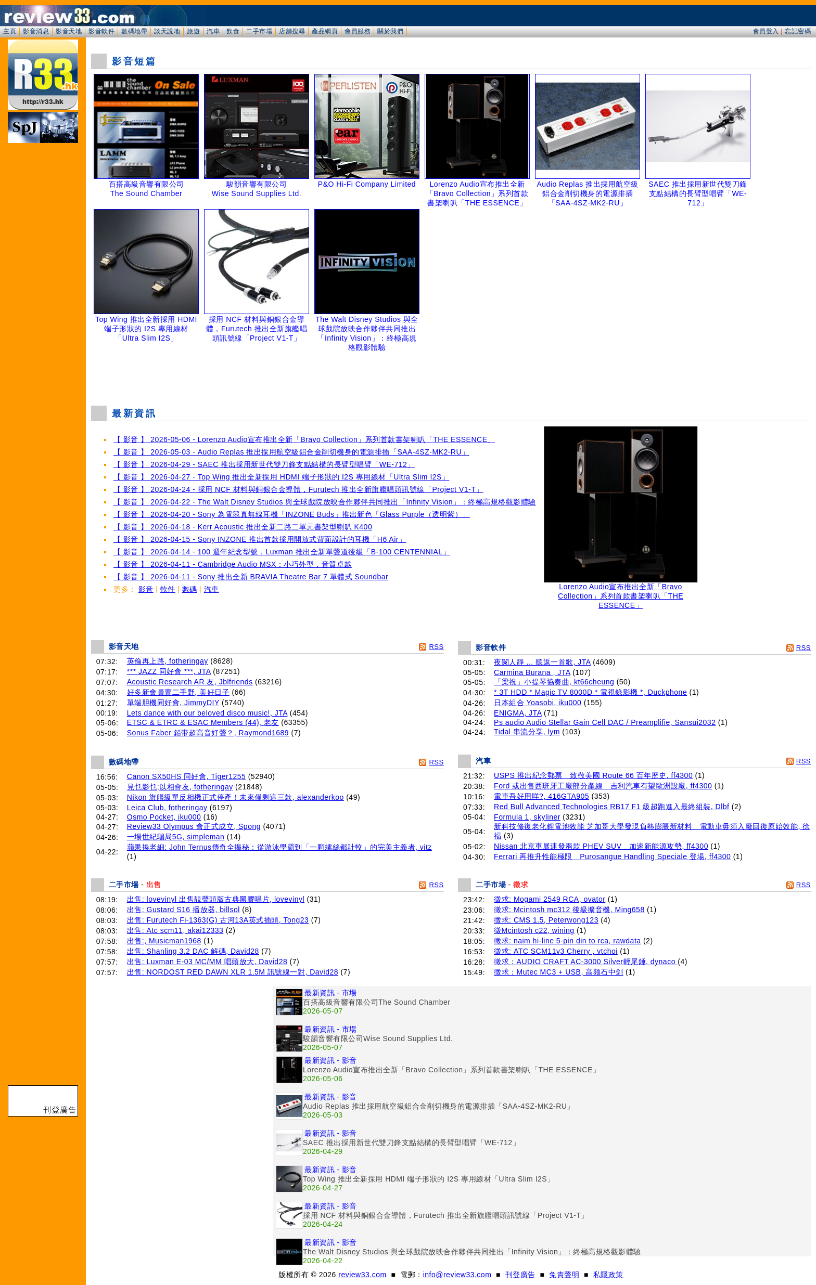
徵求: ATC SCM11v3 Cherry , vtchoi (556, 951)
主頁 (9, 31)
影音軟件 (101, 31)
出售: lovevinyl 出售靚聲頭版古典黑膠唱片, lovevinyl (215, 899)
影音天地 (69, 31)
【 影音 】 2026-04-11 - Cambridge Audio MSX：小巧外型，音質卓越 (232, 564)
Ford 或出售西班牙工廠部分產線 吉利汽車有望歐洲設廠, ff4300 (603, 786)
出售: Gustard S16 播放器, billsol (183, 909)
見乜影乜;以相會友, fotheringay (180, 787)
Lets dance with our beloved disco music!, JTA (207, 713)
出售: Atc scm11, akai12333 (175, 930)
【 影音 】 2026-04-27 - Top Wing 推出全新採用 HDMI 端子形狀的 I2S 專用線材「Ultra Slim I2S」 (281, 477)
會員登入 (766, 31)
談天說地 (167, 31)
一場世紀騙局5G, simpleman (176, 837)
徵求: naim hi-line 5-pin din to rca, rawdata (567, 941)
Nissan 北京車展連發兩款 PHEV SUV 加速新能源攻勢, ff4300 (601, 846)
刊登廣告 (520, 1274)
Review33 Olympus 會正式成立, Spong (194, 826)
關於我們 (390, 31)
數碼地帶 (134, 31)
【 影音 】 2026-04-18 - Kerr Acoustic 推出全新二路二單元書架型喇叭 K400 (242, 527)
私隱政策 (608, 1274)
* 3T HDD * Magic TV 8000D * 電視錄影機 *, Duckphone (590, 692)
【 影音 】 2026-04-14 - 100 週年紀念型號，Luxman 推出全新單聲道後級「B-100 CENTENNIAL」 (281, 552)
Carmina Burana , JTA (532, 672)
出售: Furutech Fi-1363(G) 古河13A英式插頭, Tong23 (218, 920)
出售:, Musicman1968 (164, 941)
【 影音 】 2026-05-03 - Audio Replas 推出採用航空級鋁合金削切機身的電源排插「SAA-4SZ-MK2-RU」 (291, 452)
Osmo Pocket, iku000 (164, 817)
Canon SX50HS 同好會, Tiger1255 (186, 776)
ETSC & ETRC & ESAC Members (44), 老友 (203, 722)
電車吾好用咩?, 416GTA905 (541, 796)
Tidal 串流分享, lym (527, 732)
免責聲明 (564, 1274)
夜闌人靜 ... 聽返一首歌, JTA (542, 662)
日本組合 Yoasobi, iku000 (537, 702)
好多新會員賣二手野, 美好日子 (178, 692)
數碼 (189, 589)
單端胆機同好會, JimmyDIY (173, 702)
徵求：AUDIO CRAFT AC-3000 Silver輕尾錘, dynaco (586, 961)
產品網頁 (325, 31)
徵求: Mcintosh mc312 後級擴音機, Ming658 (569, 909)
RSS (436, 647)
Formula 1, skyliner (527, 817)
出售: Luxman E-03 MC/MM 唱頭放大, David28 (207, 961)
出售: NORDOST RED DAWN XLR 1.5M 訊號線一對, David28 (232, 972)
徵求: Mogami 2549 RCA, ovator (549, 899)
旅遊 (193, 31)
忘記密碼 (798, 31)
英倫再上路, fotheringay (167, 661)
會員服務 (358, 31)
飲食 (232, 31)
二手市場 (259, 31)
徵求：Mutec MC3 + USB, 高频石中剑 (558, 972)
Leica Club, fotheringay (167, 807)
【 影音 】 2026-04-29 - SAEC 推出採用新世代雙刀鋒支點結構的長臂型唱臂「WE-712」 (264, 464)
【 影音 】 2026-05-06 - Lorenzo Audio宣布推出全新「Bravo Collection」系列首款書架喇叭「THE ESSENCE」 (304, 439)
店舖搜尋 (292, 31)
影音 (146, 589)
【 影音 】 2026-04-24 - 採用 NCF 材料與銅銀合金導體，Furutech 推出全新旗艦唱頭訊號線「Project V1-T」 (298, 489)
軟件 (167, 589)
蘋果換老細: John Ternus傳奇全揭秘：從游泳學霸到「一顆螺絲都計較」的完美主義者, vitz (279, 847)
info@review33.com (457, 1274)
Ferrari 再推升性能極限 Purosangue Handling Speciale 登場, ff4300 (612, 856)
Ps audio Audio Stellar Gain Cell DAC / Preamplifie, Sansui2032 (605, 722)
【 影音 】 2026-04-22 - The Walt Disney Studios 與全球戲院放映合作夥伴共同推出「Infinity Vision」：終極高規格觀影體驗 (324, 502)
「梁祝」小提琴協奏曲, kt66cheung (554, 682)
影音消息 (36, 31)
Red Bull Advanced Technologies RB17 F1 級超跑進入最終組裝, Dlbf (611, 806)
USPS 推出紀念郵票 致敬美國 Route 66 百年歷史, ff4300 (593, 775)
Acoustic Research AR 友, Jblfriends (190, 682)
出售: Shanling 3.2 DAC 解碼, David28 (193, 951)
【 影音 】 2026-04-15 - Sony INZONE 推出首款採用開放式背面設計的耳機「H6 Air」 (259, 539)
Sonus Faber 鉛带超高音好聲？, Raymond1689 (208, 733)
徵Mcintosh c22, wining (534, 930)
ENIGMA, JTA (518, 713)
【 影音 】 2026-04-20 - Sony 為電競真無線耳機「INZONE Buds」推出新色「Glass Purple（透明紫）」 (291, 514)
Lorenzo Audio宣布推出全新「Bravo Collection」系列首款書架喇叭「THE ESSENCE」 (621, 592)
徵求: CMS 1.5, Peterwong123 (546, 920)
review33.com (362, 1274)
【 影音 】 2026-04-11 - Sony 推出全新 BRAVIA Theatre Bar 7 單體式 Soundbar (250, 577)
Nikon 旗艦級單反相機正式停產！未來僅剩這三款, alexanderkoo (235, 797)
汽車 (213, 31)
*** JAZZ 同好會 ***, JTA (169, 671)
